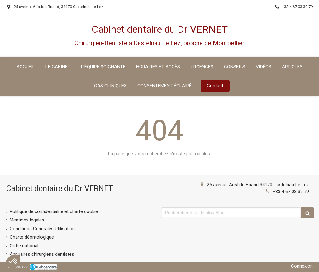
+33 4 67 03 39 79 (291, 191)
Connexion (302, 266)
